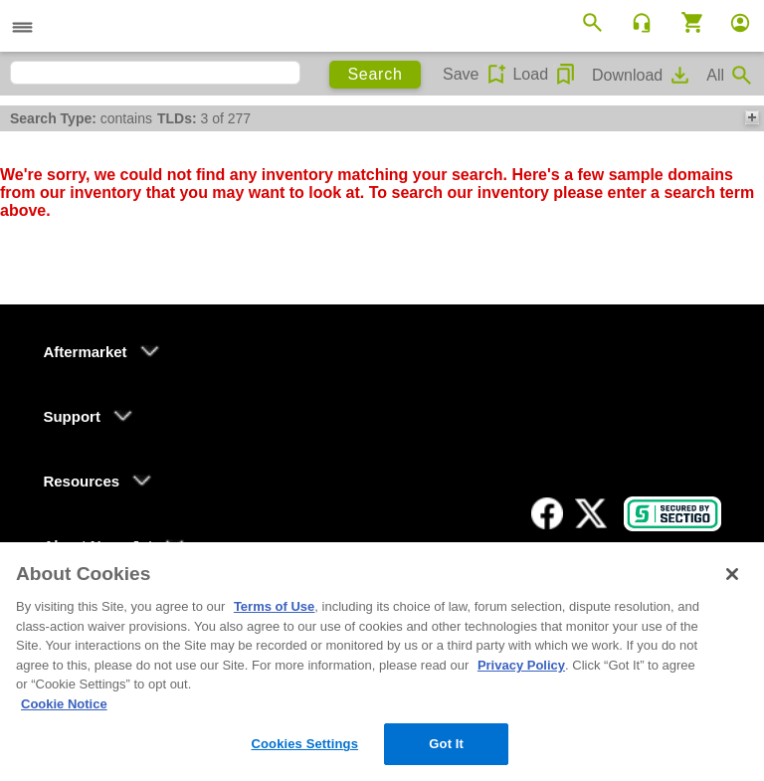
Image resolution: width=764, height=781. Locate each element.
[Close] (732, 574)
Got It (446, 743)
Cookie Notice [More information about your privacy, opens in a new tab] (64, 703)
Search (374, 74)
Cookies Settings (304, 743)
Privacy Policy (521, 665)
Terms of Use (274, 606)
